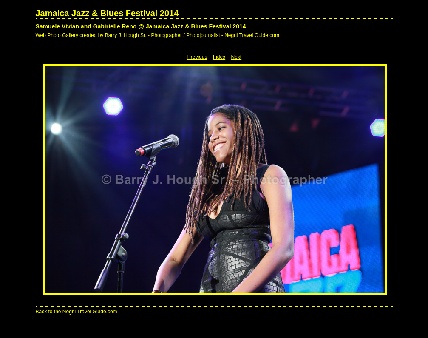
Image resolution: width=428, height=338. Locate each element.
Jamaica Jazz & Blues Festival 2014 (107, 13)
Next (236, 57)
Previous (197, 57)
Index (219, 57)
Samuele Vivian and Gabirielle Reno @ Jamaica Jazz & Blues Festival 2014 (141, 26)
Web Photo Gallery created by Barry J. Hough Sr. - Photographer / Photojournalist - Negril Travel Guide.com (157, 35)
